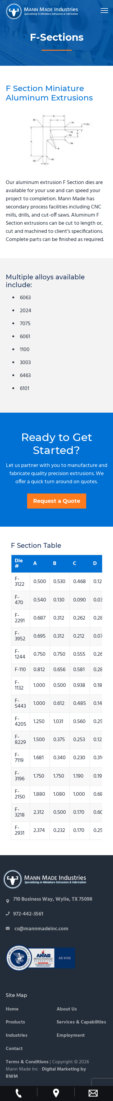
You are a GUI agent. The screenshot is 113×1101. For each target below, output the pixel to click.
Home (12, 1009)
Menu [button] (101, 10)
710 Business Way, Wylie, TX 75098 (52, 899)
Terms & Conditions (27, 1062)
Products (15, 1022)
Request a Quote (56, 501)
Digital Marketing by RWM (46, 1072)
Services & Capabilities (81, 1022)
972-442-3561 (24, 914)
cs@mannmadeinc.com (40, 929)
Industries (16, 1035)
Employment (71, 1035)
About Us (67, 1009)
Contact (14, 1049)
